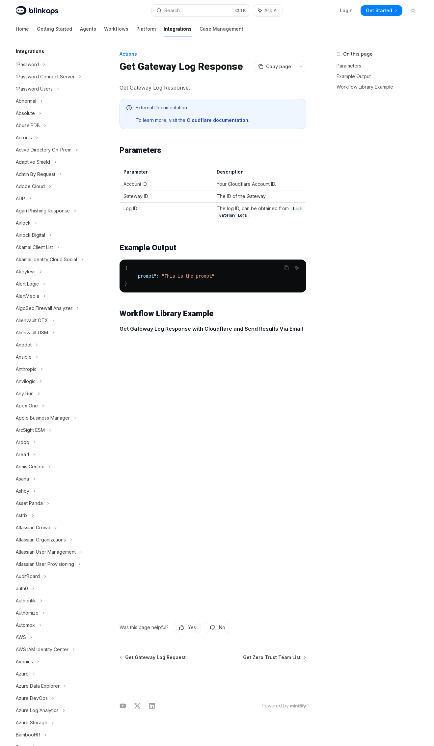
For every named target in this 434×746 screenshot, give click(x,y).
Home (22, 31)
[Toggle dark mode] (413, 10)
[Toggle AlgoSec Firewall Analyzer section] (53, 308)
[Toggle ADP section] (53, 199)
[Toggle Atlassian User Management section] (53, 552)
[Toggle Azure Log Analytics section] (53, 710)
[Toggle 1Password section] (53, 64)
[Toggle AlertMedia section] (53, 296)
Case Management (221, 31)
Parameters (349, 66)
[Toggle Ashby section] (53, 491)
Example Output (354, 76)
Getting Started (54, 31)
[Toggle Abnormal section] (53, 101)
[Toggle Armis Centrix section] (53, 467)
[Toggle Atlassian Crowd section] (53, 528)
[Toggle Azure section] (53, 674)
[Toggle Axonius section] (53, 662)
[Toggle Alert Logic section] (53, 284)
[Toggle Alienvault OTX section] (53, 320)
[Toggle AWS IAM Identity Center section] (53, 649)
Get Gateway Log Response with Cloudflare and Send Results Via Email (211, 328)
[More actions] (300, 66)
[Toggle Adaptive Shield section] (53, 162)
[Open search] (201, 10)
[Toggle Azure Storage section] (53, 723)
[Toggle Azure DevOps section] (53, 698)
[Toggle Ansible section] (53, 357)
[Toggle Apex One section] (53, 406)
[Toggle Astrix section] (53, 515)
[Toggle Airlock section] (53, 223)
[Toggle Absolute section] (53, 113)
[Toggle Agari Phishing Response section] (53, 211)
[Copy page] (274, 66)
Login (346, 10)
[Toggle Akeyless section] (53, 272)
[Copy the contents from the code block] (286, 267)
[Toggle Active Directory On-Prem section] (53, 150)
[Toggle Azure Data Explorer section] (53, 686)
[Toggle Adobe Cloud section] (53, 186)
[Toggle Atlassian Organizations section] (53, 540)
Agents (88, 31)
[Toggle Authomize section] (53, 613)
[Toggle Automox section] (53, 625)
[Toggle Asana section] (53, 479)
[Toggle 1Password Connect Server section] (53, 77)
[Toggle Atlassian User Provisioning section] (53, 564)
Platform (146, 31)
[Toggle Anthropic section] (53, 369)
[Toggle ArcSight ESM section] (53, 430)
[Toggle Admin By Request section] (53, 174)
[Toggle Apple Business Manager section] (53, 418)
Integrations (178, 31)
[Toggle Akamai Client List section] (53, 247)
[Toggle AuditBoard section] (53, 576)
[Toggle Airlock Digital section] (53, 235)
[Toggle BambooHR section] (53, 735)
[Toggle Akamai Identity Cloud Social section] (53, 259)
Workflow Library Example (365, 87)
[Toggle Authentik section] (53, 601)
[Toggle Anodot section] (53, 345)
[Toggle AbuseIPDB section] (53, 125)
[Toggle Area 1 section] (53, 454)
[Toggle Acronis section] (53, 138)
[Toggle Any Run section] (53, 394)
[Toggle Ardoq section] (53, 442)
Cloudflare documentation (217, 120)
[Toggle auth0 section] (53, 588)
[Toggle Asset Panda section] (53, 503)
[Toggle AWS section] (53, 637)
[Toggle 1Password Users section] (53, 89)
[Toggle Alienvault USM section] (53, 333)
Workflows (116, 31)
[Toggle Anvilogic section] (53, 381)
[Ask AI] (296, 267)
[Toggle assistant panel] (267, 10)
